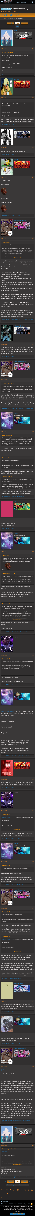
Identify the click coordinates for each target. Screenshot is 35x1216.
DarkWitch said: (6, 476)
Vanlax (16, 159)
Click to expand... (17, 257)
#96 (33, 908)
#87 (33, 379)
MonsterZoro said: (7, 52)
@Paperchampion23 (7, 711)
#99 (33, 1066)
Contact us (4, 1203)
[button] (2, 2)
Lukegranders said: (7, 383)
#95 (33, 861)
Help (28, 1203)
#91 (33, 655)
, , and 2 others (16, 756)
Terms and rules (12, 1203)
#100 (33, 1145)
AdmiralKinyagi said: (7, 573)
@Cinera (3, 1070)
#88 (33, 431)
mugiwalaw (17, 761)
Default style (5, 1201)
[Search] (32, 2)
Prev (10, 23)
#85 (33, 238)
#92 (33, 708)
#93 (33, 779)
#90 (33, 551)
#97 (33, 1001)
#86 (33, 344)
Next (24, 23)
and (14, 74)
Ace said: (4, 458)
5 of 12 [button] (17, 23)
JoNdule (16, 502)
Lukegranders (18, 326)
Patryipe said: (6, 555)
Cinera (16, 413)
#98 (33, 1035)
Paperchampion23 (20, 220)
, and (18, 408)
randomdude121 (19, 983)
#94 (33, 810)
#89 (33, 520)
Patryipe (4, 11)
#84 (33, 177)
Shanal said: (5, 604)
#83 (33, 148)
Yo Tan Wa (17, 1017)
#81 (33, 48)
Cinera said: (5, 659)
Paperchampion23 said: (8, 1149)
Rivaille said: (5, 242)
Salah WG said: (6, 435)
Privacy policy (22, 1203)
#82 (33, 97)
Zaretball (16, 79)
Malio (15, 130)
